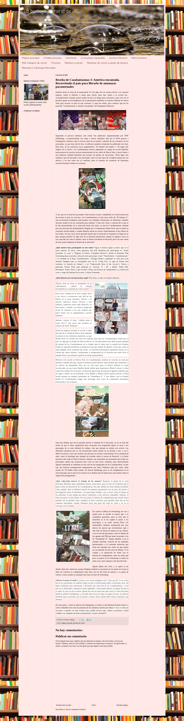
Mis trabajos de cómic (34, 63)
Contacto (71, 58)
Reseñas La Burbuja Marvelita (38, 67)
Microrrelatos (139, 58)
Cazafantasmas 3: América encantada (78, 106)
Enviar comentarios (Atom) (75, 709)
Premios (55, 63)
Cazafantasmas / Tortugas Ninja (90, 258)
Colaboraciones (52, 58)
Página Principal (67, 623)
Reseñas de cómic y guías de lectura (107, 63)
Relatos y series (74, 63)
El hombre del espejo (105, 147)
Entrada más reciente (63, 705)
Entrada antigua (122, 705)
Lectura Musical (118, 58)
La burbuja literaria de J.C (51, 11)
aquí (104, 610)
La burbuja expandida (93, 58)
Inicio (94, 705)
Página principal (30, 58)
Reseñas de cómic (79, 623)
